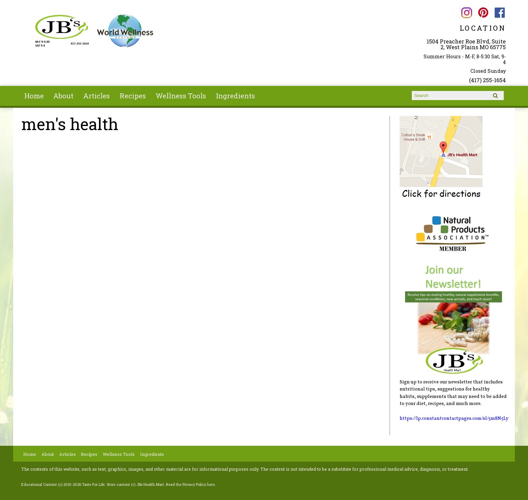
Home (34, 95)
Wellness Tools (181, 95)
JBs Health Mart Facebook (500, 13)
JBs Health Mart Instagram (466, 13)
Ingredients (235, 95)
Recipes (133, 95)
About (63, 95)
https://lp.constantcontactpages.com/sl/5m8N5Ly (454, 418)
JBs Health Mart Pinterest (483, 13)
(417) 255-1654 (487, 80)
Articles (96, 95)
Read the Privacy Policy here (190, 484)
